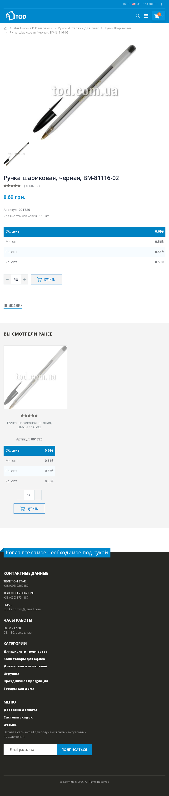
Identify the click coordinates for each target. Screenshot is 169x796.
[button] (138, 15)
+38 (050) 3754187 (16, 597)
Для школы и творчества (26, 651)
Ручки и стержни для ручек (78, 28)
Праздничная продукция (26, 681)
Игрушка (11, 673)
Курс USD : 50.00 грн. (140, 4)
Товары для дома (19, 688)
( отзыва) (32, 185)
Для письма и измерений (33, 28)
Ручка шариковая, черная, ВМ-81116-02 (29, 425)
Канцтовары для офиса (24, 659)
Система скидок (18, 717)
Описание (13, 305)
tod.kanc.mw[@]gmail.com (22, 609)
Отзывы (10, 725)
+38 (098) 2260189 (16, 585)
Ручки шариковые (118, 28)
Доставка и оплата (20, 710)
